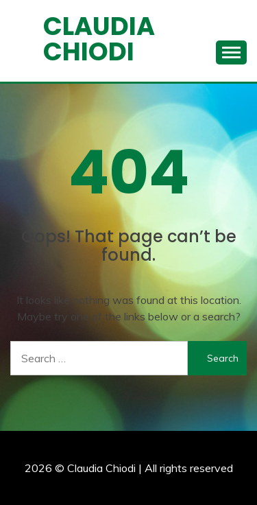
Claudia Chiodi (99, 38)
